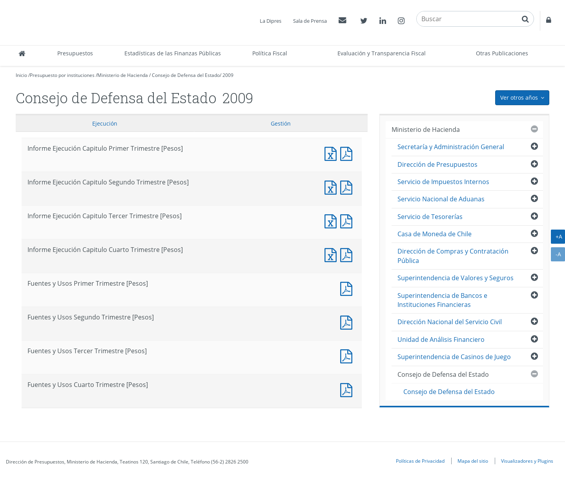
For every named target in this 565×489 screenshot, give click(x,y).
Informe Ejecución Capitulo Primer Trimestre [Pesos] (332, 153)
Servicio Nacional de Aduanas (441, 199)
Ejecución (104, 123)
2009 (227, 75)
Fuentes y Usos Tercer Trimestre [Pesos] (348, 355)
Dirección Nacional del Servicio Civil (449, 321)
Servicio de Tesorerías (430, 216)
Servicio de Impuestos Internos (443, 181)
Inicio (21, 75)
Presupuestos (75, 53)
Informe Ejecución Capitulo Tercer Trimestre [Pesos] (332, 220)
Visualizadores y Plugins (527, 461)
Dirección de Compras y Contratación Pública (452, 256)
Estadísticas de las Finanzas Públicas (172, 53)
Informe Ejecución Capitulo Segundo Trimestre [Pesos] (332, 186)
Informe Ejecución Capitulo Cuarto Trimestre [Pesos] (332, 254)
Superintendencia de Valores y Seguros (455, 278)
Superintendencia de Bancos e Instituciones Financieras (442, 300)
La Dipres (270, 20)
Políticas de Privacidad (420, 461)
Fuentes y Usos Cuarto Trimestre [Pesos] (348, 389)
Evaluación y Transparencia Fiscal (381, 53)
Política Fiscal (269, 53)
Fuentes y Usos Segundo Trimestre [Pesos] (348, 321)
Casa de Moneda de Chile (434, 234)
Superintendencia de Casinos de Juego (454, 356)
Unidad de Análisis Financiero (441, 339)
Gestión (281, 123)
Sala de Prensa (310, 20)
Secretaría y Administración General (450, 146)
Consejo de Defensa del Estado (186, 75)
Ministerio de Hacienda (122, 75)
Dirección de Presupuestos (437, 164)
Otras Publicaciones (502, 53)
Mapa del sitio (472, 461)
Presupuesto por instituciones (62, 75)
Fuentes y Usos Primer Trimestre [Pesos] (348, 288)
